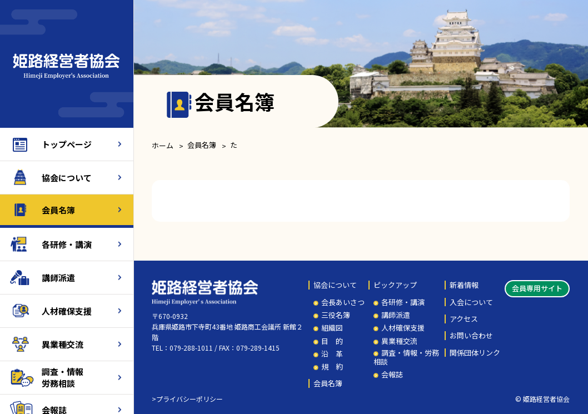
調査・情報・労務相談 (406, 357)
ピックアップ (395, 285)
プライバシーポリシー (189, 398)
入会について (471, 302)
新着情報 (464, 285)
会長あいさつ (343, 302)
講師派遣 (58, 277)
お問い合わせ (471, 335)
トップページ (67, 144)
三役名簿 (335, 315)
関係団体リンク (475, 352)
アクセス (464, 319)
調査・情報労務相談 (62, 377)
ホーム (162, 145)
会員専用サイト (537, 288)
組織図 (332, 327)
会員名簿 (58, 210)
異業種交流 (62, 344)
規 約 (332, 366)
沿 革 (332, 354)
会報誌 (392, 374)
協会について (67, 177)
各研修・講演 (67, 244)
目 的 (332, 341)
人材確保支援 (67, 311)
